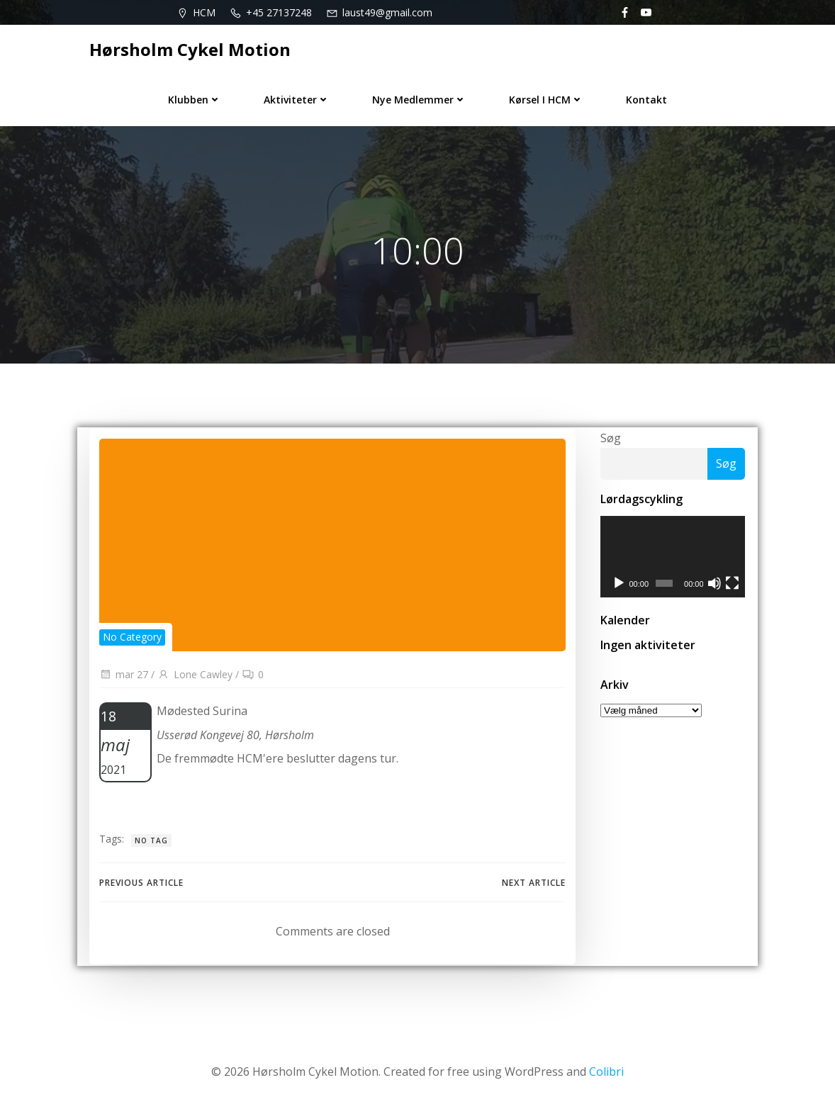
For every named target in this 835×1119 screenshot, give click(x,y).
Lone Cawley (194, 679)
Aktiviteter (297, 96)
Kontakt (646, 96)
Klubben (194, 96)
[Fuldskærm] (733, 588)
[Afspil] (617, 588)
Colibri (606, 1077)
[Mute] (715, 588)
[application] (672, 560)
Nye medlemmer (419, 96)
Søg (608, 441)
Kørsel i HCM (546, 96)
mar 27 (123, 679)
